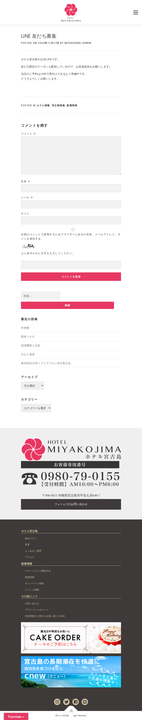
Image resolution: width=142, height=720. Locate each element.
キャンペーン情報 (34, 583)
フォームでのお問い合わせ (71, 504)
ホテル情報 (43, 105)
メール (27, 197)
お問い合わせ (32, 603)
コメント (28, 133)
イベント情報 (32, 589)
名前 (25, 181)
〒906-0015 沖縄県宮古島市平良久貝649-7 (71, 495)
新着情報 (72, 105)
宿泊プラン (31, 538)
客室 (27, 544)
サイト (25, 213)
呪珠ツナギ (28, 336)
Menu (135, 12)
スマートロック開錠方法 (38, 571)
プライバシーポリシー (36, 609)
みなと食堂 (28, 354)
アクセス (29, 557)
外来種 (25, 328)
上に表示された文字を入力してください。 (48, 253)
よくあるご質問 (33, 550)
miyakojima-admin (78, 43)
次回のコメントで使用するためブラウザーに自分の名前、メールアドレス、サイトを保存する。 (71, 236)
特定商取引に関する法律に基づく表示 (45, 616)
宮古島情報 (58, 105)
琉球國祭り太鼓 (30, 345)
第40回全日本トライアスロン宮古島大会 (46, 363)
